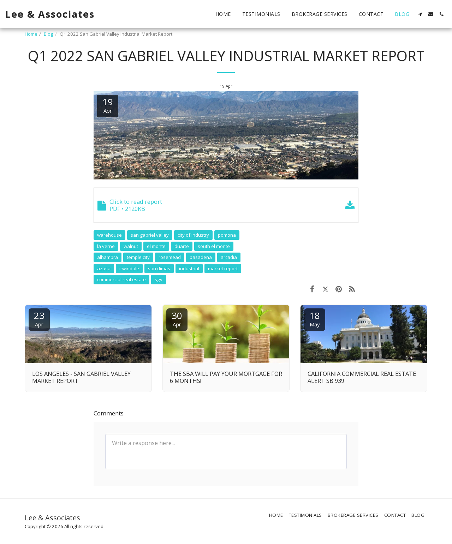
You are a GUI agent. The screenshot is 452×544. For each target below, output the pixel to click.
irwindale (129, 268)
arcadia (229, 257)
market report (223, 268)
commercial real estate (121, 279)
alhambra (107, 257)
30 (177, 318)
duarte (181, 246)
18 (314, 318)
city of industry (193, 235)
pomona (227, 235)
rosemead (170, 257)
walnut (131, 246)
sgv (158, 279)
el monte (156, 246)
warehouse (109, 235)
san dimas (159, 268)
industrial (189, 268)
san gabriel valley (150, 235)
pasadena (201, 257)
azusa (104, 268)
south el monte (214, 246)
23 (39, 318)
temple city (138, 257)
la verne (106, 246)
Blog (48, 34)
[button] (420, 14)
